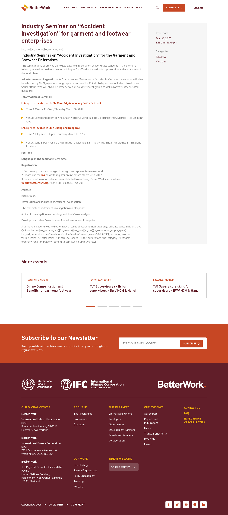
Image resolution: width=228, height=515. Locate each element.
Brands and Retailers (121, 435)
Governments (116, 424)
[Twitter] (177, 504)
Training (78, 481)
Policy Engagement (85, 476)
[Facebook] (168, 504)
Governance (80, 419)
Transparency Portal (156, 433)
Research (149, 439)
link (43, 175)
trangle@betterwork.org (34, 183)
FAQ (186, 413)
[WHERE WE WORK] (124, 467)
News (147, 428)
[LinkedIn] (203, 504)
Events (148, 444)
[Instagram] (195, 504)
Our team (79, 424)
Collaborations (117, 440)
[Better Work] (182, 384)
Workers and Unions (120, 413)
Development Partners (122, 430)
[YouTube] (186, 504)
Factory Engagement (85, 470)
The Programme (83, 413)
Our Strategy (81, 465)
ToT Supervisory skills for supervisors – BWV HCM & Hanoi (113, 289)
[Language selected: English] (198, 8)
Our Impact (150, 413)
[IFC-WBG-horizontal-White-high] (92, 384)
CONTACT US (172, 7)
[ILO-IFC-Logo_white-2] (37, 384)
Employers (115, 419)
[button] (90, 306)
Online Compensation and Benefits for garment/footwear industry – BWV (48, 291)
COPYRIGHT (78, 504)
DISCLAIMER (56, 504)
